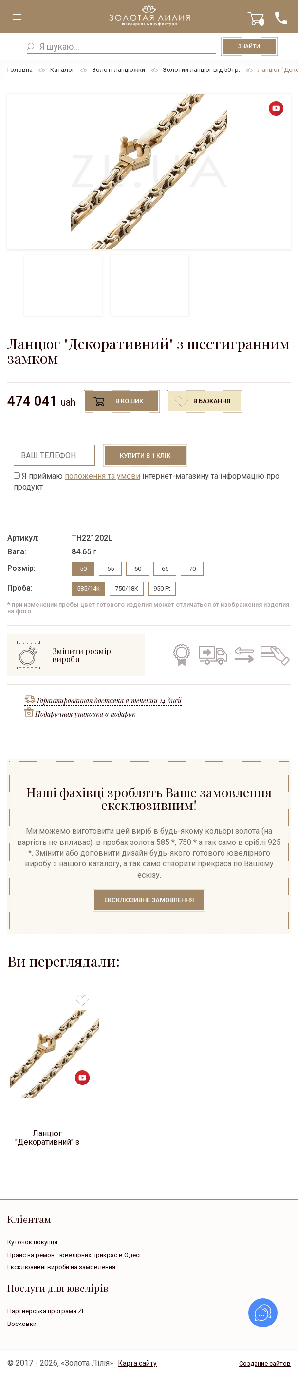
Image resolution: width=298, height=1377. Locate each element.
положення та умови (102, 476)
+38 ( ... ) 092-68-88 (281, 18)
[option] (149, 171)
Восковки (22, 1323)
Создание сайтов (265, 1363)
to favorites (82, 997)
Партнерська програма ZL (46, 1311)
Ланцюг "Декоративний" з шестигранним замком (47, 1137)
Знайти (249, 46)
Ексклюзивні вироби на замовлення (61, 1267)
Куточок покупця (32, 1242)
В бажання (211, 401)
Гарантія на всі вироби (180, 655)
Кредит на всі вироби (273, 655)
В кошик (129, 401)
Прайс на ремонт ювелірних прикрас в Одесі (74, 1254)
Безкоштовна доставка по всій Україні (212, 655)
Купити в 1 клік (145, 455)
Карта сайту (137, 1363)
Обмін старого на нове (242, 655)
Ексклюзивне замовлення (149, 900)
